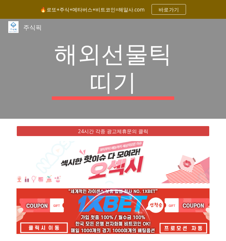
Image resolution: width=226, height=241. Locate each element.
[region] (113, 9)
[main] (112, 68)
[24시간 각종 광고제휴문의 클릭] (113, 131)
